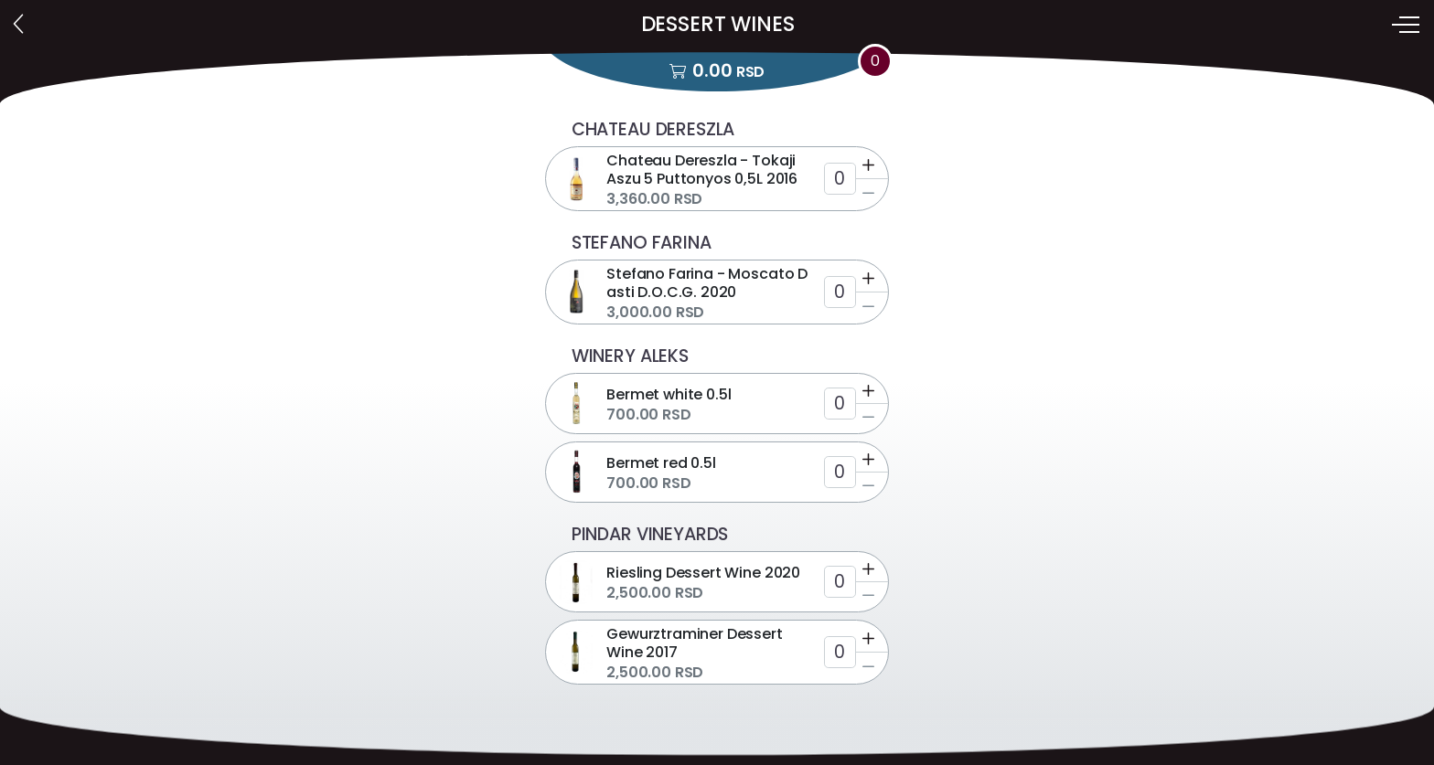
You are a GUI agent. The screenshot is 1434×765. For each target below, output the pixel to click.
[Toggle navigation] (1407, 24)
